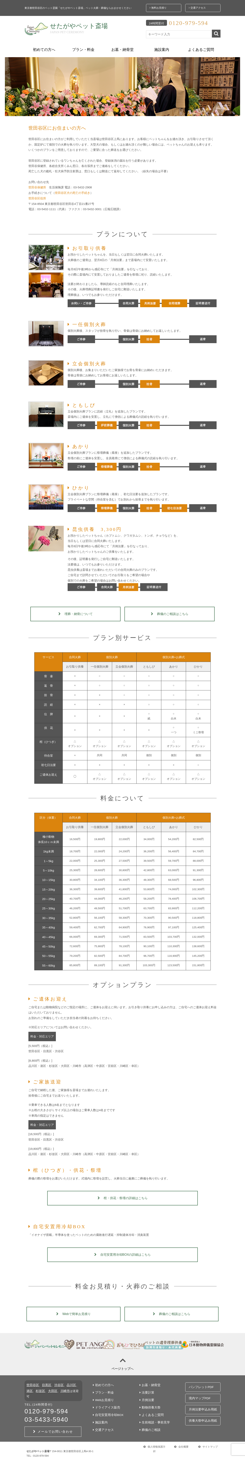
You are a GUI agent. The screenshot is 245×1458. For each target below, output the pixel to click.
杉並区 (36, 1388)
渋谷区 (57, 1383)
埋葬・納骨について (75, 611)
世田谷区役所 (37, 195)
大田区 (48, 1388)
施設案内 (161, 47)
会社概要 (181, 1440)
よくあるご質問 (201, 47)
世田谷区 (32, 1383)
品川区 (69, 1383)
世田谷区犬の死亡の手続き (72, 190)
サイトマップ (208, 1440)
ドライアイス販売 (105, 1405)
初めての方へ (44, 47)
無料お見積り (157, 6)
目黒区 (45, 1383)
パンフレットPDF (200, 1383)
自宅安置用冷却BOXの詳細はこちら (122, 1251)
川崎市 (60, 1388)
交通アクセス (196, 6)
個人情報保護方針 (154, 1440)
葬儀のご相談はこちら (169, 611)
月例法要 (145, 1397)
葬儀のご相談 (148, 1427)
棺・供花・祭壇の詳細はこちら (123, 1195)
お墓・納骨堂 (122, 47)
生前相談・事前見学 (153, 1419)
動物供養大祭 (148, 1405)
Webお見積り (102, 1397)
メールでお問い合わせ (53, 1423)
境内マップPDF (198, 1391)
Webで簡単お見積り (73, 1311)
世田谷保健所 (37, 184)
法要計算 (145, 1390)
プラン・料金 (83, 47)
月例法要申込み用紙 (201, 1399)
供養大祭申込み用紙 (201, 1408)
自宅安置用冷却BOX (106, 1412)
